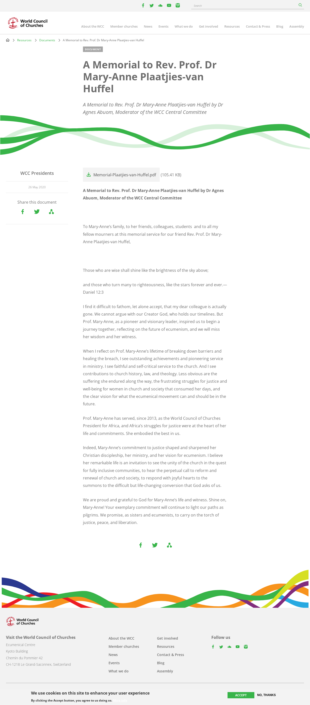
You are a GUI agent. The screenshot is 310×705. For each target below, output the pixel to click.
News (148, 26)
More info (120, 701)
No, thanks (266, 695)
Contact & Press (258, 26)
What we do (184, 26)
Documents (47, 40)
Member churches (124, 26)
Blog (279, 26)
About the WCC (92, 26)
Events (163, 26)
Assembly (296, 26)
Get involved (208, 26)
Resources (232, 26)
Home (7, 40)
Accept (241, 695)
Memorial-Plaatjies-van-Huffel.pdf (124, 175)
